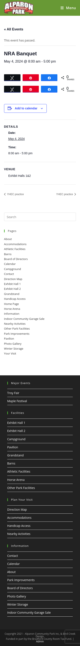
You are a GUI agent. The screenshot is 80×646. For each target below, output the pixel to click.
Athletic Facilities (14, 249)
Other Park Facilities (17, 328)
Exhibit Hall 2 (12, 289)
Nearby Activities (15, 324)
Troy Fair (13, 393)
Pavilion (9, 338)
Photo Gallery (13, 344)
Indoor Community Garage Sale (24, 319)
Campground (12, 269)
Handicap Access (15, 299)
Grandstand (11, 294)
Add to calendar (26, 108)
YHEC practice (15, 194)
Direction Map (13, 279)
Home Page (11, 304)
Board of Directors (16, 259)
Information (11, 314)
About (8, 239)
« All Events (13, 29)
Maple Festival (17, 401)
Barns (8, 254)
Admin (40, 641)
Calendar (10, 264)
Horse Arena (12, 309)
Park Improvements (16, 334)
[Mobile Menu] (68, 8)
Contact (9, 274)
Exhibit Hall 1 (12, 284)
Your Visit (10, 353)
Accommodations (15, 244)
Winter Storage (13, 348)
